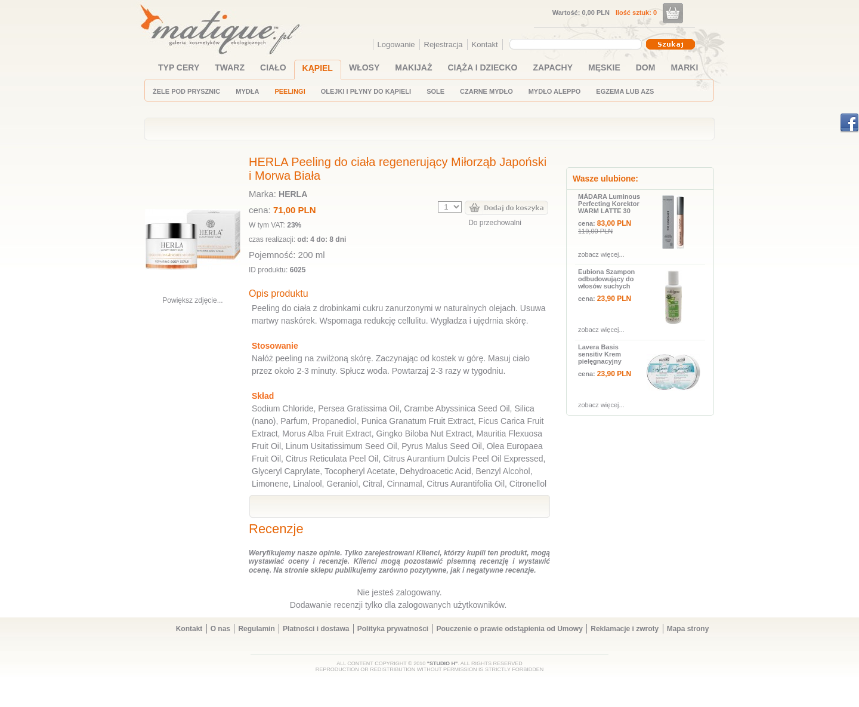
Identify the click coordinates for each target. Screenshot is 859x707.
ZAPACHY (553, 67)
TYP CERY (178, 67)
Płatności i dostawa (316, 629)
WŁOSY (364, 67)
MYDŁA (247, 91)
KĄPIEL (317, 68)
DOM (646, 67)
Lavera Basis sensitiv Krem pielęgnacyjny (600, 354)
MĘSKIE (604, 67)
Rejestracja (443, 44)
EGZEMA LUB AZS (625, 91)
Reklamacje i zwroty (625, 629)
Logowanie (396, 44)
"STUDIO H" (442, 663)
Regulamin (256, 629)
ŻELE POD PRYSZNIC (186, 91)
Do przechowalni (494, 223)
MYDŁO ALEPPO (555, 91)
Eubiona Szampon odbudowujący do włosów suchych (606, 279)
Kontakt (485, 44)
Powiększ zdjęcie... (192, 300)
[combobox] (577, 44)
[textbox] (572, 43)
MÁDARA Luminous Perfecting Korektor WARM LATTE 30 (609, 203)
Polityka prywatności (392, 629)
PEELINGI (289, 91)
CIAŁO (273, 67)
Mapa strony (688, 629)
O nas (220, 629)
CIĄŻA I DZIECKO (483, 67)
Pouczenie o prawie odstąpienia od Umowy (510, 629)
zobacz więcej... (601, 254)
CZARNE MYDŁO (486, 91)
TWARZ (230, 67)
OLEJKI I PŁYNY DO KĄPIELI (366, 91)
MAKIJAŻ (413, 67)
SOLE (435, 91)
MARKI (684, 67)
